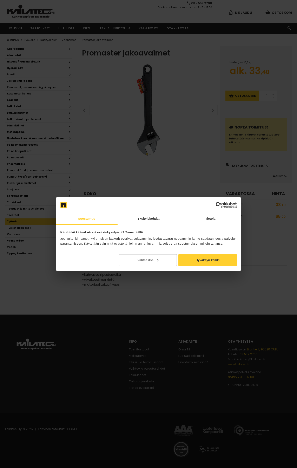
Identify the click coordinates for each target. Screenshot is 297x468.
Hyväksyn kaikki (207, 260)
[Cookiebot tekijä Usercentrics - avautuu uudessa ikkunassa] (219, 205)
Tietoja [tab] (210, 218)
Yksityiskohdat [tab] (148, 218)
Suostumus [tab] (86, 218)
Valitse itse (148, 260)
